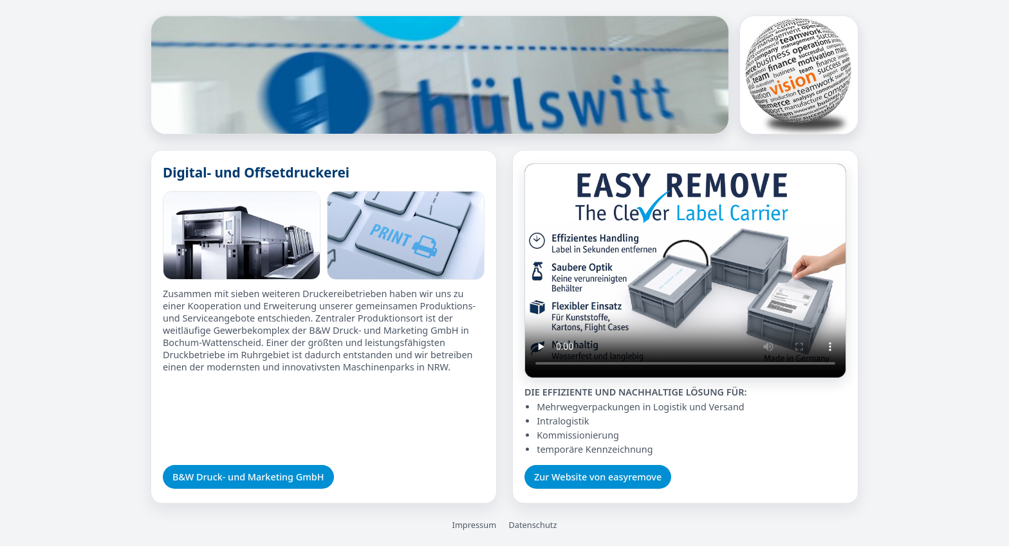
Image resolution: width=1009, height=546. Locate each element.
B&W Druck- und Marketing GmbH (248, 477)
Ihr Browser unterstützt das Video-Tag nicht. (685, 271)
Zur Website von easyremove (598, 477)
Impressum (474, 525)
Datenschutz (532, 525)
